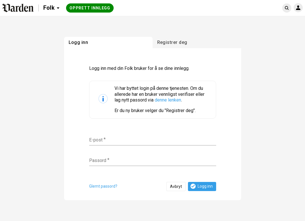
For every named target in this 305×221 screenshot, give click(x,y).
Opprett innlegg (89, 8)
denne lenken (168, 100)
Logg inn (201, 186)
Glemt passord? (103, 186)
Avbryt (176, 186)
